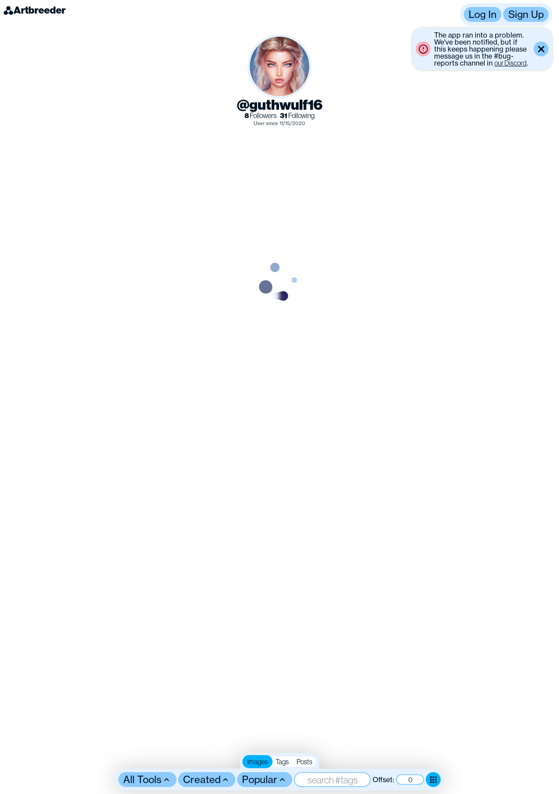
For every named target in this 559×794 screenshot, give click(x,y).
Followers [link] (260, 115)
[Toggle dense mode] (433, 779)
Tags (282, 761)
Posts (304, 761)
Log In (483, 14)
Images (257, 761)
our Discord (510, 63)
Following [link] (297, 115)
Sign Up (526, 14)
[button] (506, 14)
